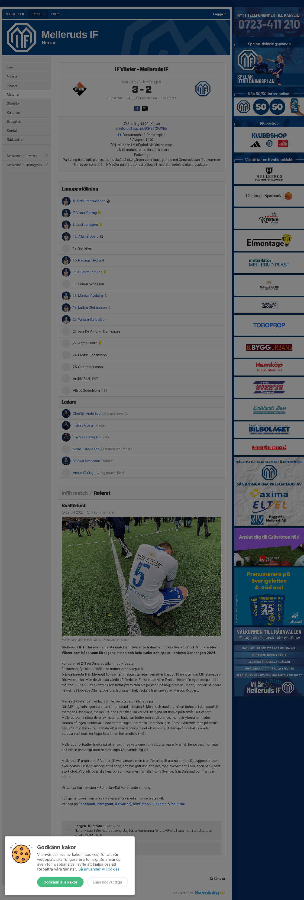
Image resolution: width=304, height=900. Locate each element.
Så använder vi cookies (98, 869)
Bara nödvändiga (107, 882)
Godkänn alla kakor (60, 882)
